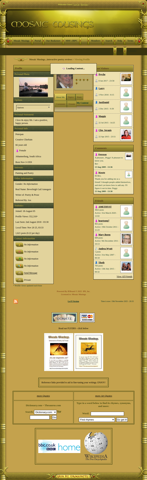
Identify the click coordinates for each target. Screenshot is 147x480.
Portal (38, 40)
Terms (130, 40)
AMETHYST (105, 206)
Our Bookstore (53, 40)
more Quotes (43, 395)
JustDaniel (104, 102)
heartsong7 (103, 220)
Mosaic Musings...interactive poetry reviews (50, 59)
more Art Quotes (103, 395)
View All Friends (124, 276)
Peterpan (102, 154)
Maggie (102, 116)
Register (84, 4)
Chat (120, 51)
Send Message (30, 273)
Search (108, 40)
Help (119, 40)
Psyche (102, 74)
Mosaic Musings (21, 40)
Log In (76, 4)
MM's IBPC (72, 40)
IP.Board (71, 291)
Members (95, 40)
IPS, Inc (86, 291)
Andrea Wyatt (105, 248)
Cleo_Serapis (105, 130)
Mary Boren (104, 234)
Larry (102, 88)
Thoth (101, 262)
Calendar (132, 51)
